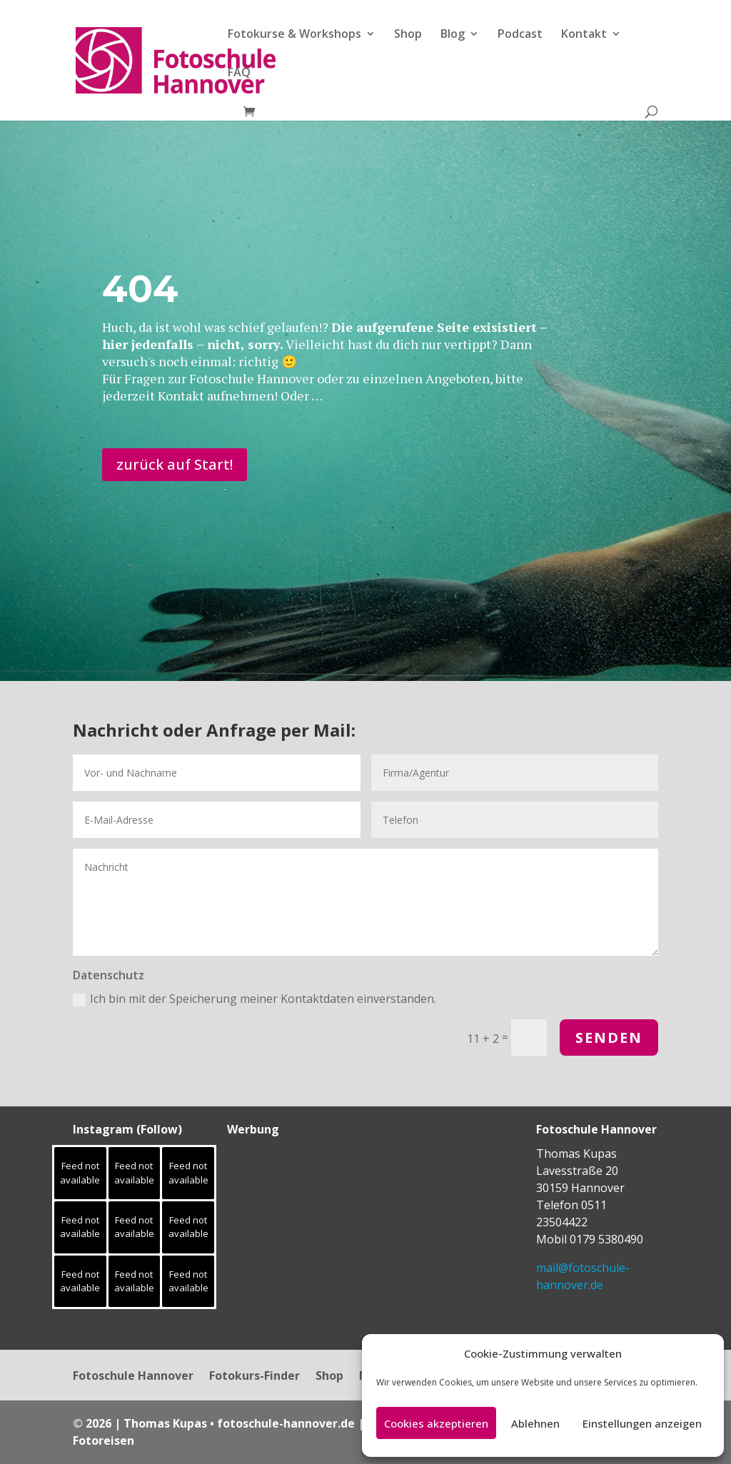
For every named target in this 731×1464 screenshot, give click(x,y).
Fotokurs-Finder (254, 1376)
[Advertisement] (316, 1234)
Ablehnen (535, 1423)
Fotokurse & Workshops (294, 35)
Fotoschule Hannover (133, 1376)
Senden (608, 1037)
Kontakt (584, 35)
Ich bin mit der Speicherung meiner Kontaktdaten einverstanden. (254, 998)
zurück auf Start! (174, 464)
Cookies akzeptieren (436, 1423)
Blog (452, 35)
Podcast (520, 35)
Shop (408, 35)
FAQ (239, 73)
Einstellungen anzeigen (642, 1423)
